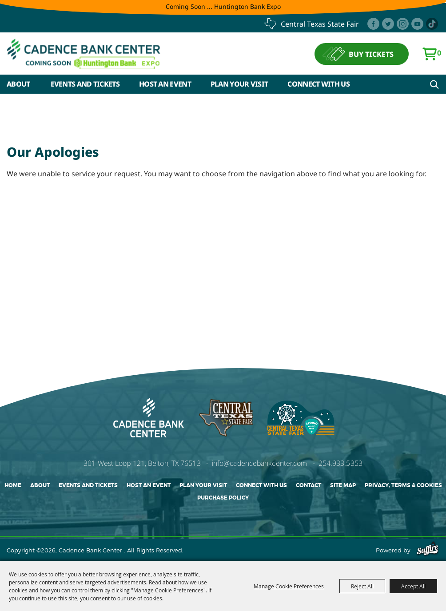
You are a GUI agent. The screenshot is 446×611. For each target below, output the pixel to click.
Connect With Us (318, 84)
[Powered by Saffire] (427, 550)
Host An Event (165, 84)
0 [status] (439, 53)
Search (434, 84)
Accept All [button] (413, 586)
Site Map (343, 485)
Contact (308, 485)
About (18, 84)
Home (12, 485)
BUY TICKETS (371, 54)
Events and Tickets (85, 84)
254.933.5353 (340, 463)
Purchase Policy (223, 497)
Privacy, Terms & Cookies (403, 485)
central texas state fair (320, 24)
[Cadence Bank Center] (84, 54)
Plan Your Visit (239, 84)
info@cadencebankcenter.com (259, 463)
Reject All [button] (362, 586)
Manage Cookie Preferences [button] (289, 586)
